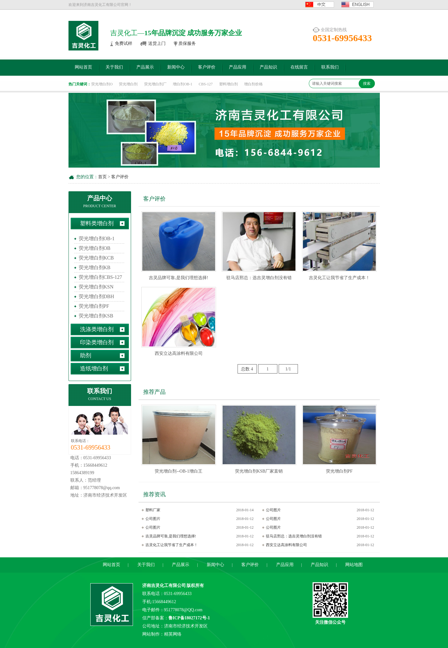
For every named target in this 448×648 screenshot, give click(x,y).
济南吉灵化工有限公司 (164, 585)
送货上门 (157, 43)
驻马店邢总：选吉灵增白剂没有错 (259, 277)
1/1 (288, 369)
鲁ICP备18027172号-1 (189, 618)
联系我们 (330, 67)
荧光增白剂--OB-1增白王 (178, 471)
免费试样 (123, 43)
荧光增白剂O (102, 84)
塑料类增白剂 (97, 223)
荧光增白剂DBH (96, 296)
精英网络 (173, 634)
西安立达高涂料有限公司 (179, 353)
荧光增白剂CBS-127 (100, 277)
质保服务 (187, 43)
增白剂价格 (253, 84)
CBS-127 (206, 84)
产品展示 (145, 67)
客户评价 (206, 67)
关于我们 (114, 67)
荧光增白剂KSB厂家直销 (259, 471)
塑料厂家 (152, 510)
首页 (102, 176)
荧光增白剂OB (95, 248)
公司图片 (273, 510)
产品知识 (268, 67)
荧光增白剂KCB (96, 257)
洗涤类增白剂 (97, 329)
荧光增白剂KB (95, 267)
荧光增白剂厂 (155, 84)
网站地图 (354, 564)
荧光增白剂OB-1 (97, 238)
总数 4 (247, 369)
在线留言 (299, 67)
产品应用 (237, 67)
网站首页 (83, 67)
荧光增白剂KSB (96, 315)
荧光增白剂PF (94, 306)
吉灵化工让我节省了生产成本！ (339, 277)
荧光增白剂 (128, 84)
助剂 (85, 355)
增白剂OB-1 (182, 84)
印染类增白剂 (97, 342)
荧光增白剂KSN (96, 286)
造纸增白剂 (94, 368)
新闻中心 (176, 67)
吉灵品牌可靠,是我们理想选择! (178, 277)
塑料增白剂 (228, 84)
